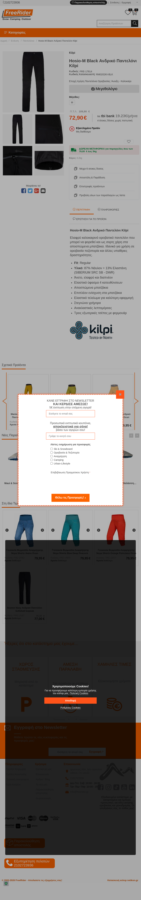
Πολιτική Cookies (79, 693)
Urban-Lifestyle (62, 463)
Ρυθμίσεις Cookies (70, 707)
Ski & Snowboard (63, 449)
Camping (59, 460)
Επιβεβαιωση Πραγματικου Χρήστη (70, 472)
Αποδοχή (70, 700)
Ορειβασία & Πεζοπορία (66, 452)
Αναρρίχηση (60, 456)
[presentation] (70, 481)
